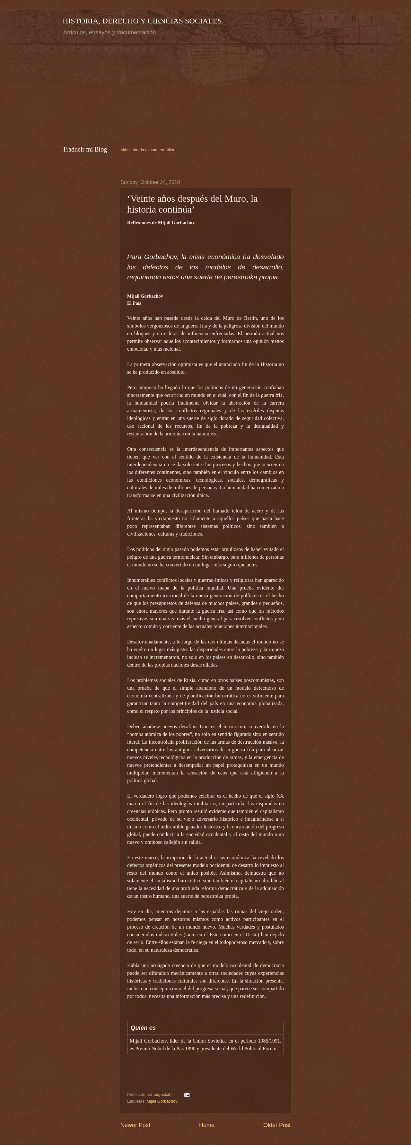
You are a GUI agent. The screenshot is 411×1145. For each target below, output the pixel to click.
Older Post (277, 1125)
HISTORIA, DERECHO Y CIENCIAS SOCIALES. (143, 21)
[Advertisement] (117, 90)
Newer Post (135, 1125)
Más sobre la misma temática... (149, 149)
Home (206, 1125)
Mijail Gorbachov (162, 1101)
